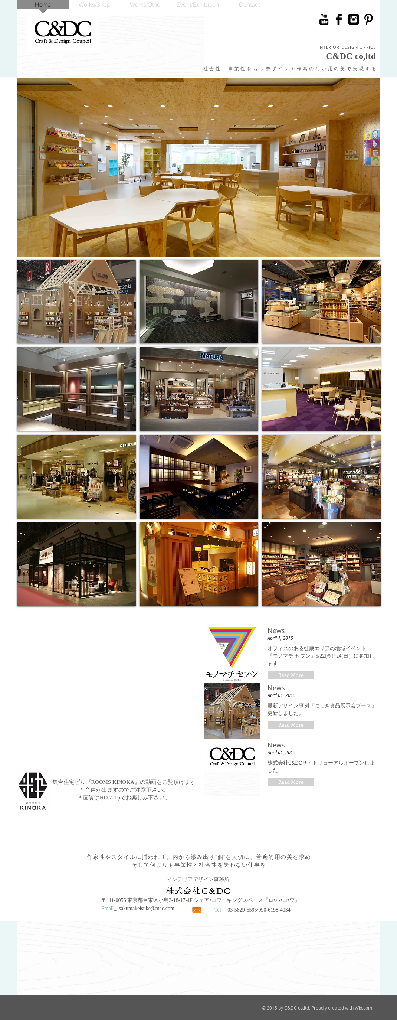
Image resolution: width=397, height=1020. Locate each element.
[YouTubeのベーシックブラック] (323, 19)
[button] (291, 675)
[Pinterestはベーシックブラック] (368, 19)
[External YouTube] (107, 697)
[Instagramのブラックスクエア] (353, 19)
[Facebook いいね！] (332, 32)
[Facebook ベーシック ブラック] (338, 19)
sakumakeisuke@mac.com (146, 908)
